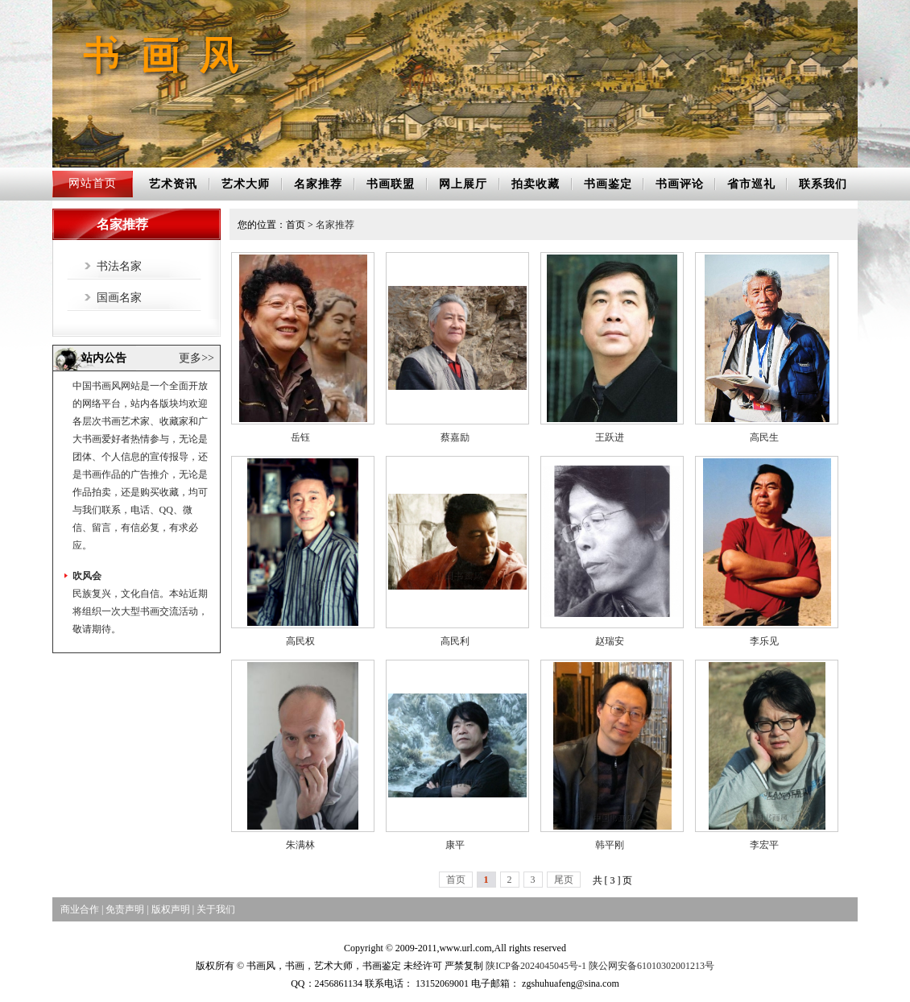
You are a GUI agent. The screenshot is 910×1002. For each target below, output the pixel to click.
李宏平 (764, 845)
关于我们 (215, 909)
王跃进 (609, 437)
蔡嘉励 (455, 437)
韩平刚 (609, 845)
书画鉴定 (608, 184)
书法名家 (119, 266)
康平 (455, 845)
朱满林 (300, 845)
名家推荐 (318, 184)
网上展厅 (463, 184)
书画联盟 (390, 184)
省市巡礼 (751, 184)
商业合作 (79, 909)
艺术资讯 (173, 184)
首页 (455, 879)
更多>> (196, 358)
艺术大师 (245, 184)
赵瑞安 (609, 641)
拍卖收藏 (535, 184)
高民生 (764, 437)
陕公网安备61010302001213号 (651, 965)
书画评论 (680, 184)
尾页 (563, 879)
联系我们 (823, 184)
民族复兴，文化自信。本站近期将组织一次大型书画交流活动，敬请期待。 (140, 614)
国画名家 (119, 298)
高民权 (300, 641)
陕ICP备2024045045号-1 (536, 965)
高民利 (455, 641)
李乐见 (764, 641)
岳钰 (300, 437)
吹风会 (86, 579)
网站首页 (92, 183)
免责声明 (124, 909)
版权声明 (170, 909)
